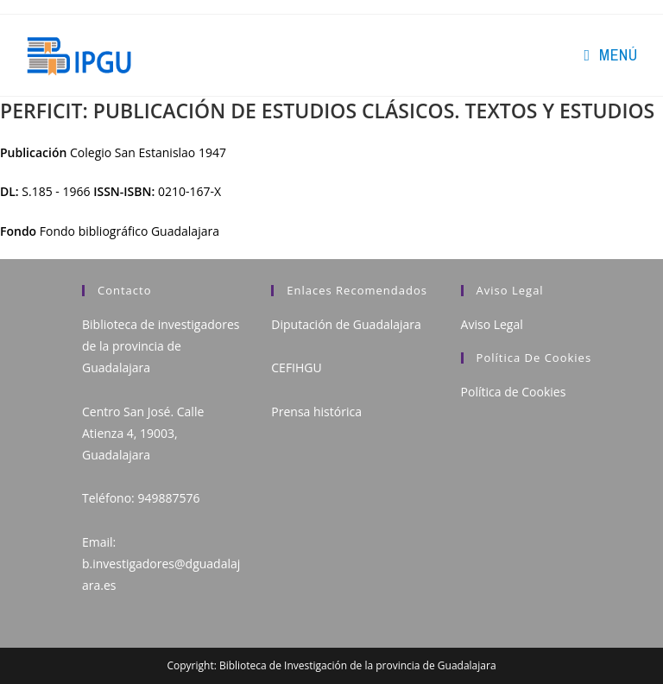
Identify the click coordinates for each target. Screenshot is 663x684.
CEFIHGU (296, 367)
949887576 (168, 498)
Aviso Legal (492, 324)
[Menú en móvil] (610, 55)
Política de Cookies (513, 391)
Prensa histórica (316, 411)
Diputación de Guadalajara (346, 324)
